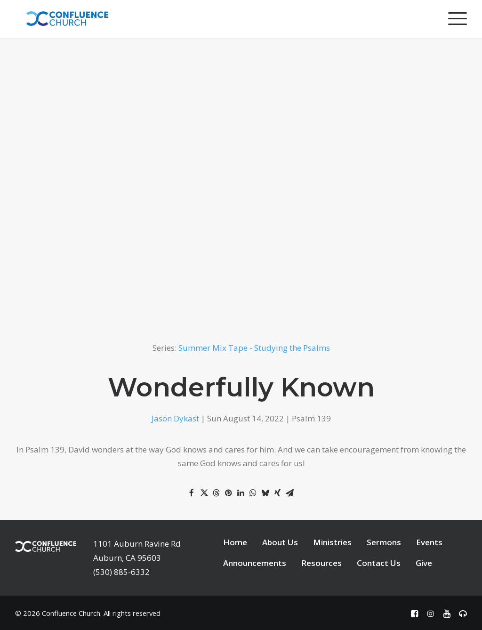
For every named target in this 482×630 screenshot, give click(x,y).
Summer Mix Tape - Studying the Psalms (254, 347)
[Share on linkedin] (240, 493)
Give (424, 562)
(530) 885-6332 (121, 571)
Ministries (332, 542)
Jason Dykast (175, 418)
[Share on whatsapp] (252, 493)
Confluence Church (71, 613)
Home (235, 542)
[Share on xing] (277, 493)
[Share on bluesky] (265, 493)
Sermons (384, 542)
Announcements (254, 562)
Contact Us (379, 562)
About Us (280, 542)
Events (429, 542)
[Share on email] (289, 493)
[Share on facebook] (191, 493)
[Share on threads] (216, 493)
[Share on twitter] (203, 493)
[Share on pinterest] (228, 493)
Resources (321, 562)
